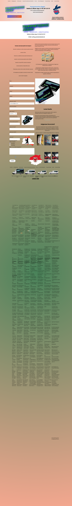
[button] (37, 17)
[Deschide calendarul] (15, 113)
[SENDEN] (12, 161)
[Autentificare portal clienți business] (14, 16)
